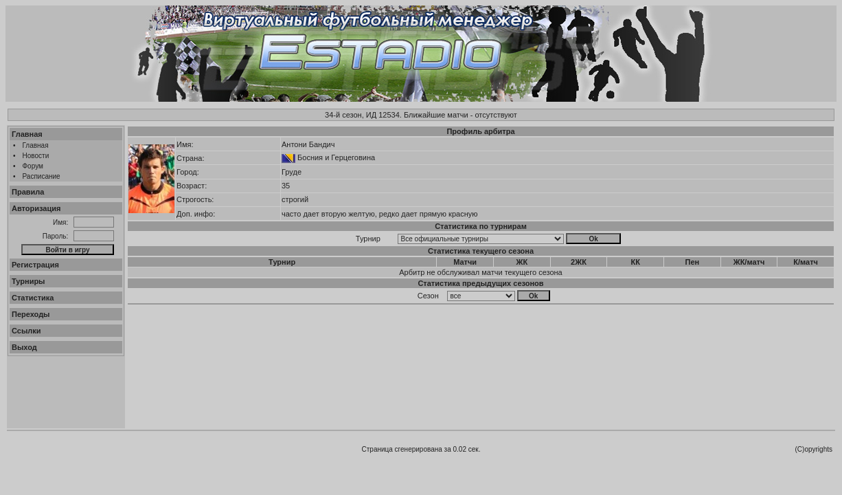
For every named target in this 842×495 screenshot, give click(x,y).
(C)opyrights (813, 449)
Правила (28, 192)
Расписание (41, 176)
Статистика (33, 298)
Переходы (31, 314)
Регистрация (35, 265)
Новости (36, 156)
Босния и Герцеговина (336, 157)
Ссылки (26, 331)
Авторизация (36, 208)
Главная (27, 134)
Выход (24, 347)
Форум (33, 166)
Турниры (28, 281)
